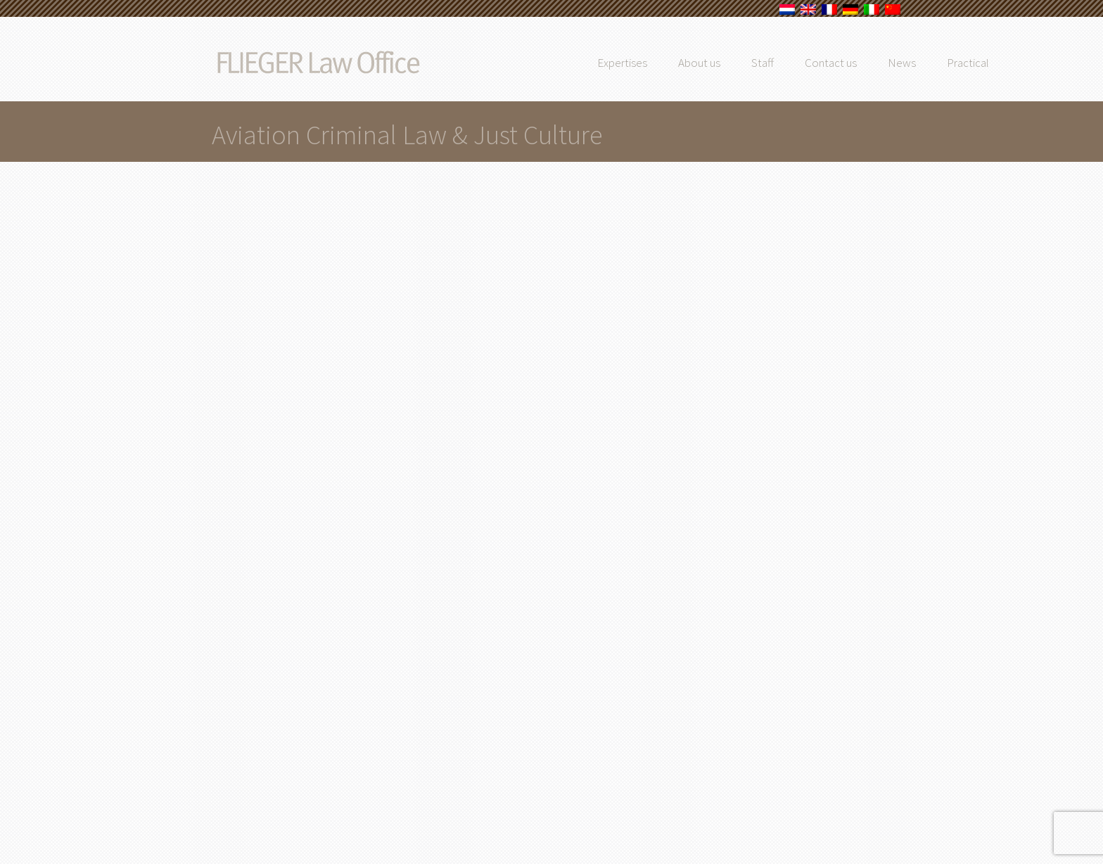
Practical (999, 62)
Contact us (862, 62)
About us (731, 62)
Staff (794, 62)
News (933, 62)
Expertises (654, 62)
